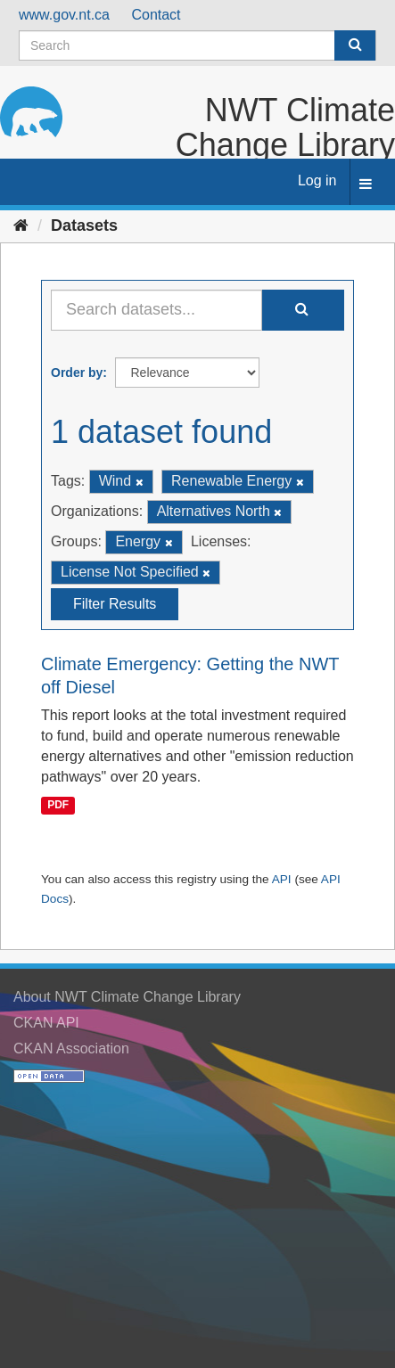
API (282, 879)
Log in (317, 180)
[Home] (21, 225)
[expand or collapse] (366, 185)
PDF (58, 805)
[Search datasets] (197, 45)
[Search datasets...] (156, 310)
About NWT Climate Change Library (127, 996)
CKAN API (46, 1022)
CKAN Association (71, 1048)
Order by (77, 372)
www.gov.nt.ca (64, 14)
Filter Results (114, 603)
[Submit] (354, 45)
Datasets (84, 225)
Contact (155, 14)
